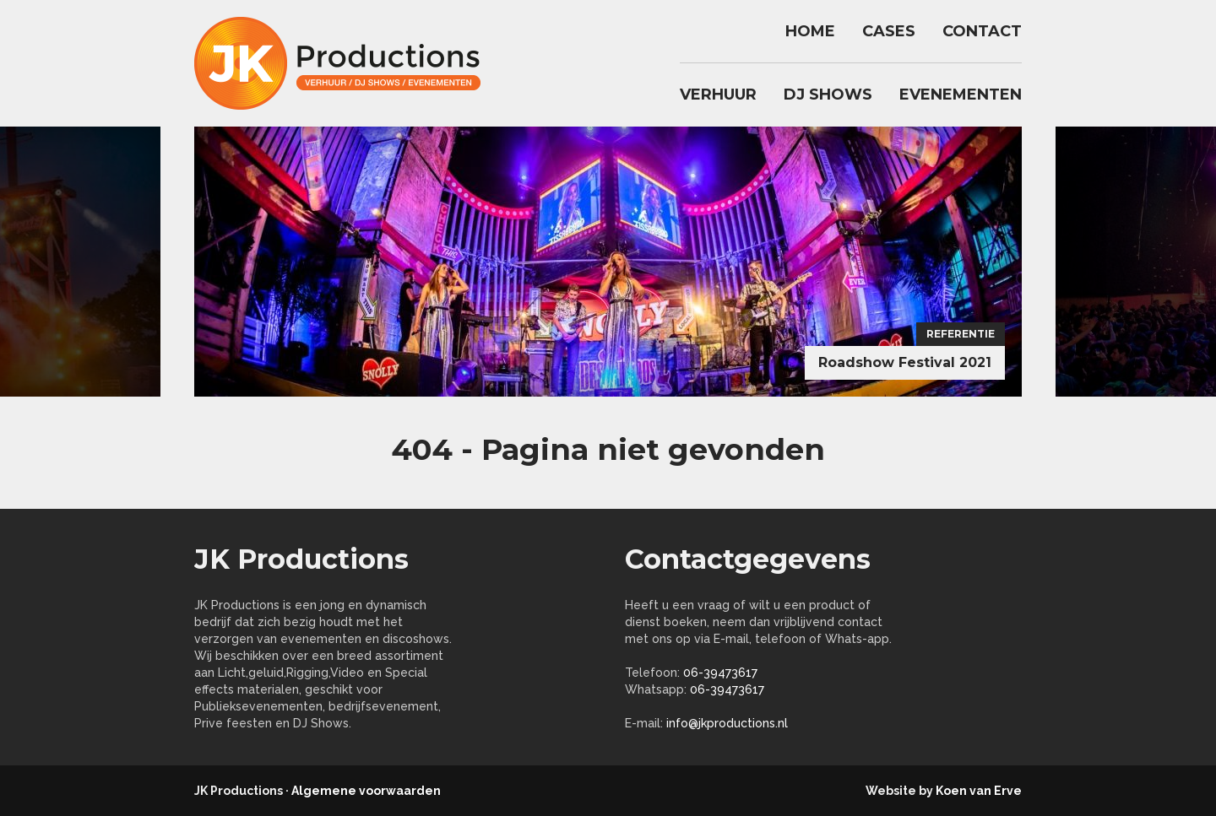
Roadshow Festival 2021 (904, 362)
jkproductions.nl (346, 63)
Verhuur (718, 94)
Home (810, 31)
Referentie (960, 333)
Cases (888, 31)
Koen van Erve (979, 790)
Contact (982, 31)
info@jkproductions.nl (727, 723)
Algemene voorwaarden (366, 790)
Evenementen (960, 94)
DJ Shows (828, 94)
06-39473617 (720, 672)
